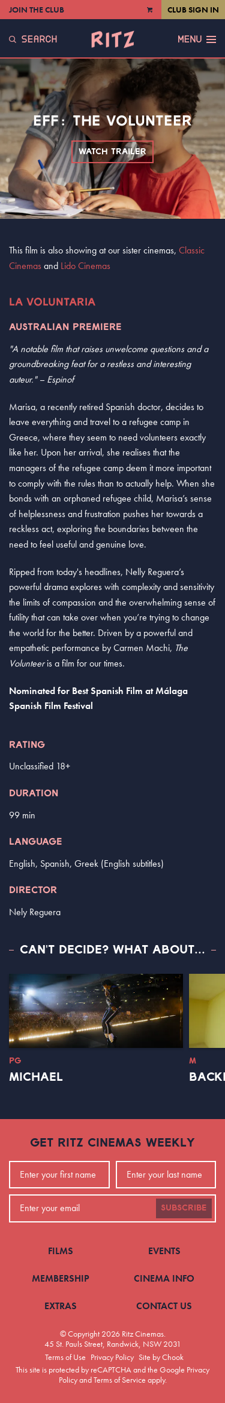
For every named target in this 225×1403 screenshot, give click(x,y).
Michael (36, 1077)
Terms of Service (120, 1379)
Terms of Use (65, 1357)
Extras (60, 1306)
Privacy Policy (112, 1357)
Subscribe (184, 1208)
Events (164, 1251)
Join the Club (36, 9)
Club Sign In (193, 9)
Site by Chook (161, 1357)
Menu (197, 39)
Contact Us (164, 1306)
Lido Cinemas (85, 265)
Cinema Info (164, 1278)
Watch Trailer (112, 152)
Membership (60, 1278)
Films (60, 1251)
